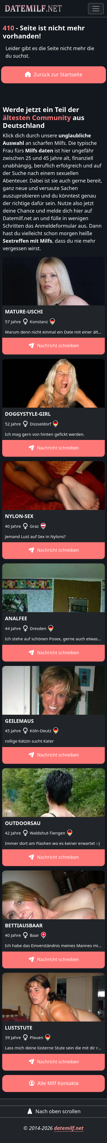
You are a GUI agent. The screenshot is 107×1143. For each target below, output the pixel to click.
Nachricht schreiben (53, 345)
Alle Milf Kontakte (53, 1083)
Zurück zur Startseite (53, 74)
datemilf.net (69, 1128)
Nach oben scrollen (53, 1111)
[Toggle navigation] (96, 8)
